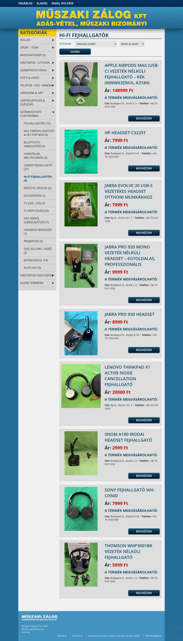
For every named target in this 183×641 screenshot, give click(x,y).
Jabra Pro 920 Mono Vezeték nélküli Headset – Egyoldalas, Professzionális (130, 255)
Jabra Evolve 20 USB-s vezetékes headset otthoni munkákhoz (129, 191)
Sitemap (26, 632)
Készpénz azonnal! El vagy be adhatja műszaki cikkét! (114, 635)
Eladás (42, 3)
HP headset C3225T (125, 132)
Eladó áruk (77, 635)
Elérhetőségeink (153, 635)
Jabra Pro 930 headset (130, 314)
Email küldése (62, 3)
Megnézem (144, 118)
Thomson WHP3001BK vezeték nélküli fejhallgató (128, 551)
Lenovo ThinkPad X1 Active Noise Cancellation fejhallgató (127, 375)
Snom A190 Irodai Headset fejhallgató (128, 437)
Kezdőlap (62, 635)
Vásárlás (25, 3)
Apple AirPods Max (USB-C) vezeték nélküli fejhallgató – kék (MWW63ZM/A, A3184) (132, 74)
